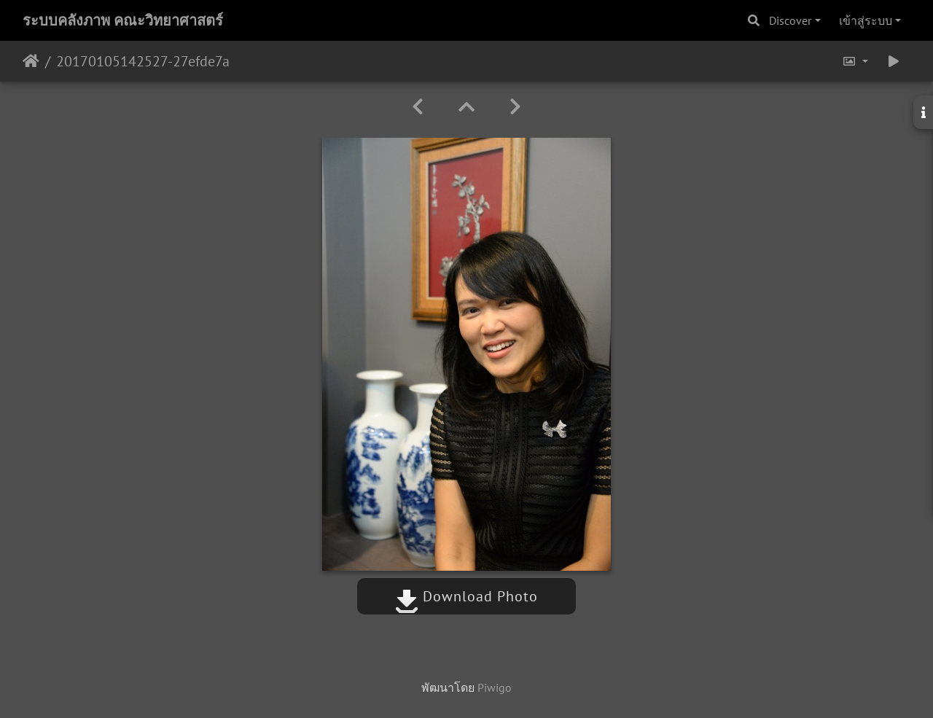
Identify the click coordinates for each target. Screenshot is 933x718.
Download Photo (466, 596)
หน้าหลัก (31, 61)
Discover (790, 20)
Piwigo (494, 687)
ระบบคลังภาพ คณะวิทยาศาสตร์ (123, 20)
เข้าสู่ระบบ (865, 20)
